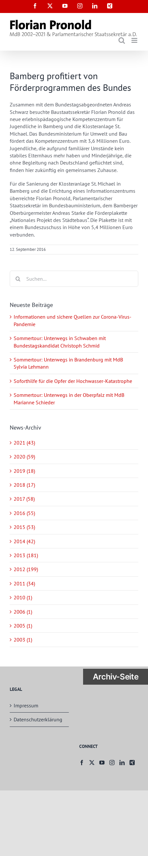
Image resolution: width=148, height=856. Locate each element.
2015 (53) (24, 527)
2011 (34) (24, 583)
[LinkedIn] (122, 762)
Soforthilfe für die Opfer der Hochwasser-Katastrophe (73, 381)
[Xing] (132, 762)
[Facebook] (81, 762)
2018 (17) (24, 485)
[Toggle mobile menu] (134, 40)
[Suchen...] (74, 279)
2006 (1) (23, 611)
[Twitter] (91, 762)
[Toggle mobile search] (121, 40)
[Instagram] (112, 762)
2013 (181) (26, 555)
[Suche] (18, 279)
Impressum (26, 705)
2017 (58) (24, 498)
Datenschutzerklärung (38, 719)
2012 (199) (26, 569)
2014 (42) (24, 541)
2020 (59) (24, 456)
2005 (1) (23, 625)
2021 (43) (24, 442)
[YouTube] (102, 762)
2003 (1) (23, 639)
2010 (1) (23, 597)
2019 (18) (24, 471)
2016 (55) (24, 513)
